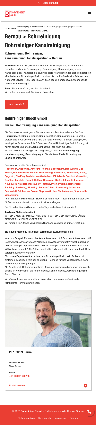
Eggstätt (9, 176)
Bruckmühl (72, 172)
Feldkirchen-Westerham (39, 176)
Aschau (46, 169)
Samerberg (62, 187)
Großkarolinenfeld (14, 180)
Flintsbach (59, 176)
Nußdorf (22, 184)
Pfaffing (46, 184)
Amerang (35, 169)
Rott (52, 187)
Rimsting (32, 187)
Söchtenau (24, 191)
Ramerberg (74, 184)
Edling (82, 172)
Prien (54, 184)
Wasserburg (11, 195)
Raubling (10, 187)
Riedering (21, 187)
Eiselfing (20, 176)
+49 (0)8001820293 (19, 376)
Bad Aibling (71, 169)
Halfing (38, 180)
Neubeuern (11, 184)
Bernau (33, 172)
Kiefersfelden (62, 180)
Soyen (34, 191)
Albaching (23, 169)
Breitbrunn (59, 172)
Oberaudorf (34, 184)
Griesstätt (81, 176)
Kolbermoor (77, 180)
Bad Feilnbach (21, 172)
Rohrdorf (44, 187)
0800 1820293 (50, 3)
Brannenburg (46, 172)
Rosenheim (11, 169)
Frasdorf (70, 176)
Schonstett (11, 191)
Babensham (57, 169)
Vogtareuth (81, 191)
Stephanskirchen (48, 191)
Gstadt (29, 180)
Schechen (74, 187)
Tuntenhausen (65, 191)
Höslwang (48, 180)
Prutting (62, 184)
